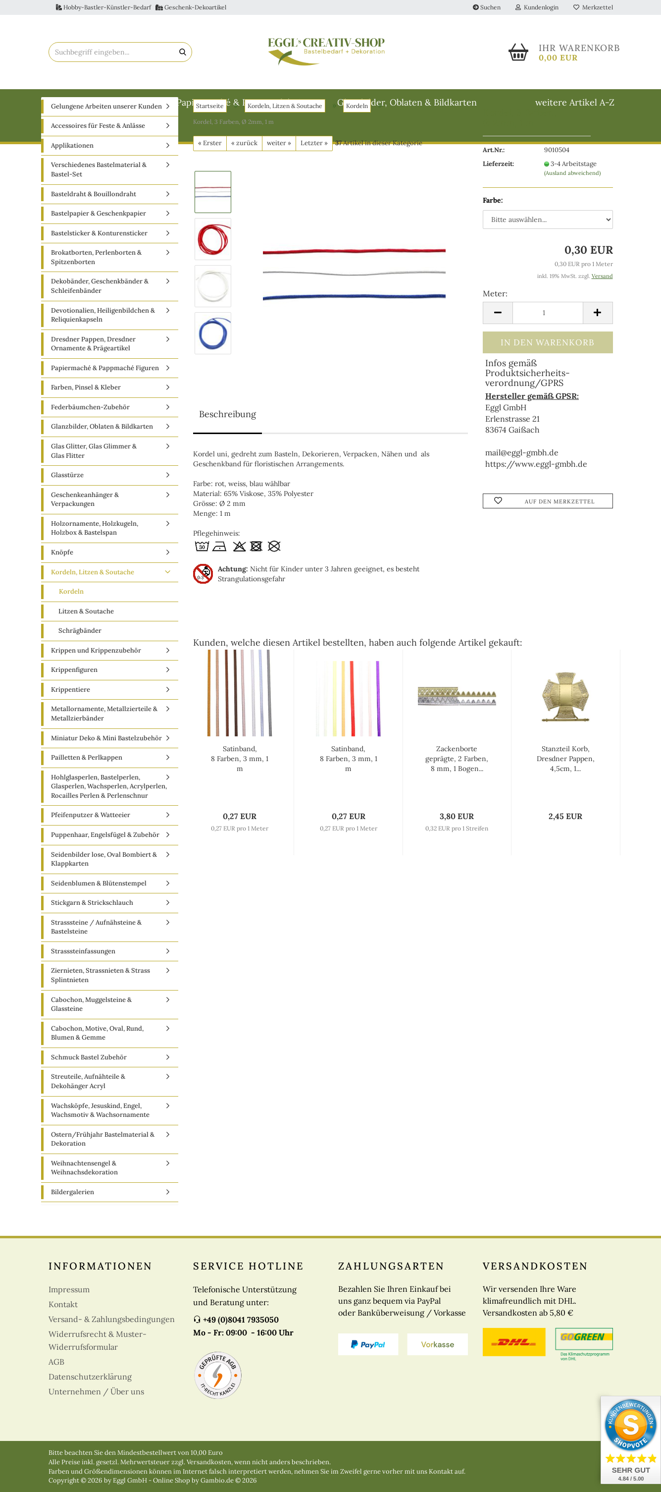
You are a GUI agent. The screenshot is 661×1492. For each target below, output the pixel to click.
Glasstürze (67, 509)
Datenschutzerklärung (90, 1411)
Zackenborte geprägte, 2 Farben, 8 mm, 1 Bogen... (456, 793)
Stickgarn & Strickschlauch (92, 937)
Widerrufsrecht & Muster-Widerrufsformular (98, 1375)
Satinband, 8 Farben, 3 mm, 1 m (239, 793)
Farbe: (493, 234)
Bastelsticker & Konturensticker (99, 267)
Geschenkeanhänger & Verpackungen (85, 534)
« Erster (210, 177)
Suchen (487, 7)
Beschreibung (227, 448)
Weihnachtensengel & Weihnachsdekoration (84, 1202)
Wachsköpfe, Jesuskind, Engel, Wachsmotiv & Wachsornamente (100, 1145)
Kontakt (63, 1339)
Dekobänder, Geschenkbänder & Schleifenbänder (100, 321)
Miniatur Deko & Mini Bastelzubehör (106, 772)
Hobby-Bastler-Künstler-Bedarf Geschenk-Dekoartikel (141, 7)
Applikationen (72, 179)
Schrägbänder (80, 665)
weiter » (279, 177)
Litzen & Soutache (86, 645)
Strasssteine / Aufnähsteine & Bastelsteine (96, 961)
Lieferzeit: (498, 198)
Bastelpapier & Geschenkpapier (98, 247)
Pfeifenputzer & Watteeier (90, 849)
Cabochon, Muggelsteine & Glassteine (91, 1039)
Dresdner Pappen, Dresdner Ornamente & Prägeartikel (93, 378)
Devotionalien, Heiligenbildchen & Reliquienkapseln (103, 349)
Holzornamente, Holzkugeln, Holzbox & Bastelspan (94, 562)
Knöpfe (62, 586)
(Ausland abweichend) (572, 207)
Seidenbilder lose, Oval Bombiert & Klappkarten (104, 893)
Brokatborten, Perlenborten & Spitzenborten (96, 292)
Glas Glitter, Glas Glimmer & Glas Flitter (94, 485)
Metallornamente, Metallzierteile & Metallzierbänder (104, 748)
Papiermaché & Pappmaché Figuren (250, 102)
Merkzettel (593, 7)
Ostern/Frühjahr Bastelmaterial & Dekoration (102, 1173)
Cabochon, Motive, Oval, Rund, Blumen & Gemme (97, 1067)
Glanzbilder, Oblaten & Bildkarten (407, 102)
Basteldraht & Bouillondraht (106, 102)
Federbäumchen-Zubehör (90, 441)
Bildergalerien (72, 1226)
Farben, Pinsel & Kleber (86, 422)
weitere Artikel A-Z (574, 102)
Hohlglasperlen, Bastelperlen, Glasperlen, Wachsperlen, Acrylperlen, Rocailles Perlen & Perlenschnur (109, 820)
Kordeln (71, 625)
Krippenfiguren (74, 704)
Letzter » (314, 177)
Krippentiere (70, 723)
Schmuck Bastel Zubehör (89, 1091)
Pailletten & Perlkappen (86, 791)
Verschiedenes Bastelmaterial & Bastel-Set (99, 204)
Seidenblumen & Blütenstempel (99, 917)
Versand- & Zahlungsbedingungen (112, 1354)
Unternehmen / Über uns (96, 1426)
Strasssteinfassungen (83, 985)
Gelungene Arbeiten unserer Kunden (106, 140)
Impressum (69, 1324)
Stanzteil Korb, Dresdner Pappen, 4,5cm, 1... (566, 793)
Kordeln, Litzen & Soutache (92, 606)
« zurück (244, 177)
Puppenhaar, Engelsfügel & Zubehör (105, 869)
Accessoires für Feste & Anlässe (98, 160)
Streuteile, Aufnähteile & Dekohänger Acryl (88, 1116)
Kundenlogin (537, 7)
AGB (56, 1396)
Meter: (495, 327)
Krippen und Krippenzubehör (96, 684)
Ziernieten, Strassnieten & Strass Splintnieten (100, 1010)
